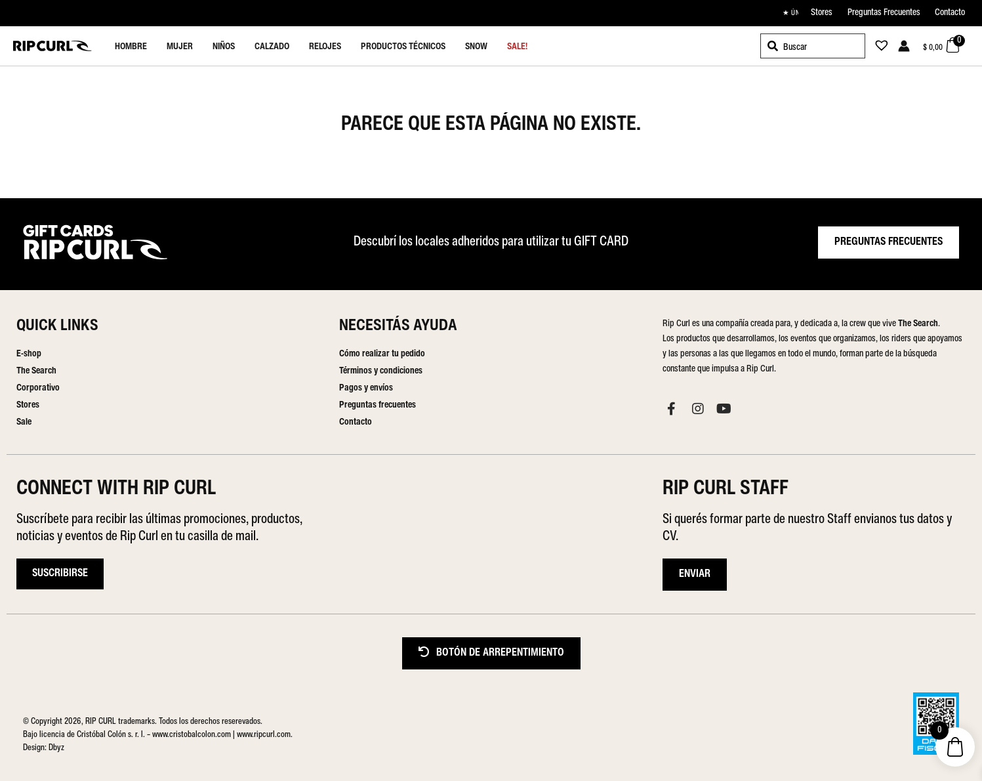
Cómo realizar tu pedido (382, 354)
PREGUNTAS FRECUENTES (888, 242)
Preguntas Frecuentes (884, 13)
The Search (36, 371)
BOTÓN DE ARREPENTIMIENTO (491, 652)
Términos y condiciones (380, 371)
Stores (821, 13)
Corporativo (38, 388)
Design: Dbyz (43, 748)
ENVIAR (694, 574)
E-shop (28, 354)
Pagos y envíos (366, 388)
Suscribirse (60, 573)
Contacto (950, 13)
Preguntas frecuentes (377, 405)
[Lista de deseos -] (877, 48)
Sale (23, 422)
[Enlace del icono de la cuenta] (904, 46)
